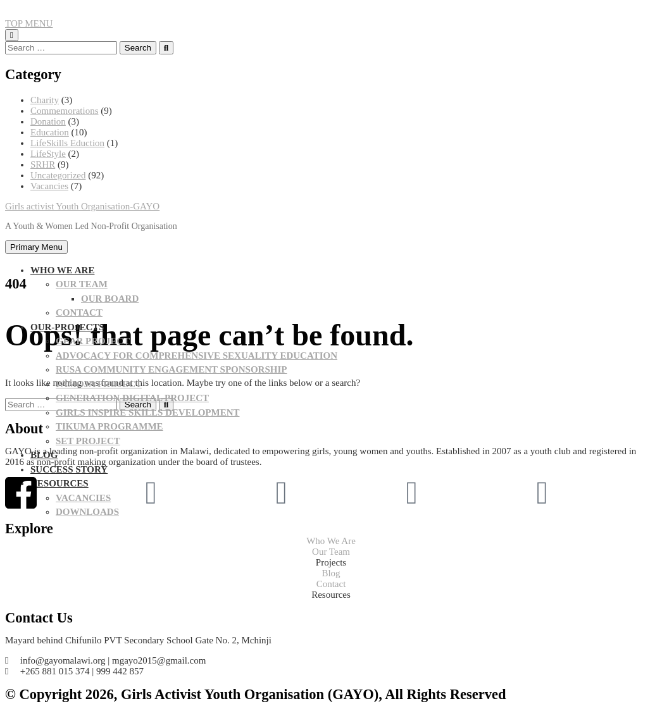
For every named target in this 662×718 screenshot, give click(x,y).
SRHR (42, 164)
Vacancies (49, 186)
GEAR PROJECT (93, 341)
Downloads (87, 512)
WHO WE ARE (62, 270)
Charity (44, 100)
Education (49, 132)
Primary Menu (36, 247)
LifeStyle (48, 154)
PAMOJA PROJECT (99, 384)
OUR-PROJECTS (67, 327)
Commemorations (64, 111)
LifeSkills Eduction (67, 143)
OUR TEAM (82, 284)
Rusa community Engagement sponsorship (171, 369)
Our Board (110, 299)
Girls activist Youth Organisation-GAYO (82, 206)
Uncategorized (57, 175)
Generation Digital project (132, 398)
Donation (48, 121)
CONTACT (79, 312)
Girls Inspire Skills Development (148, 412)
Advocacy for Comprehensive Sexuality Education (196, 355)
